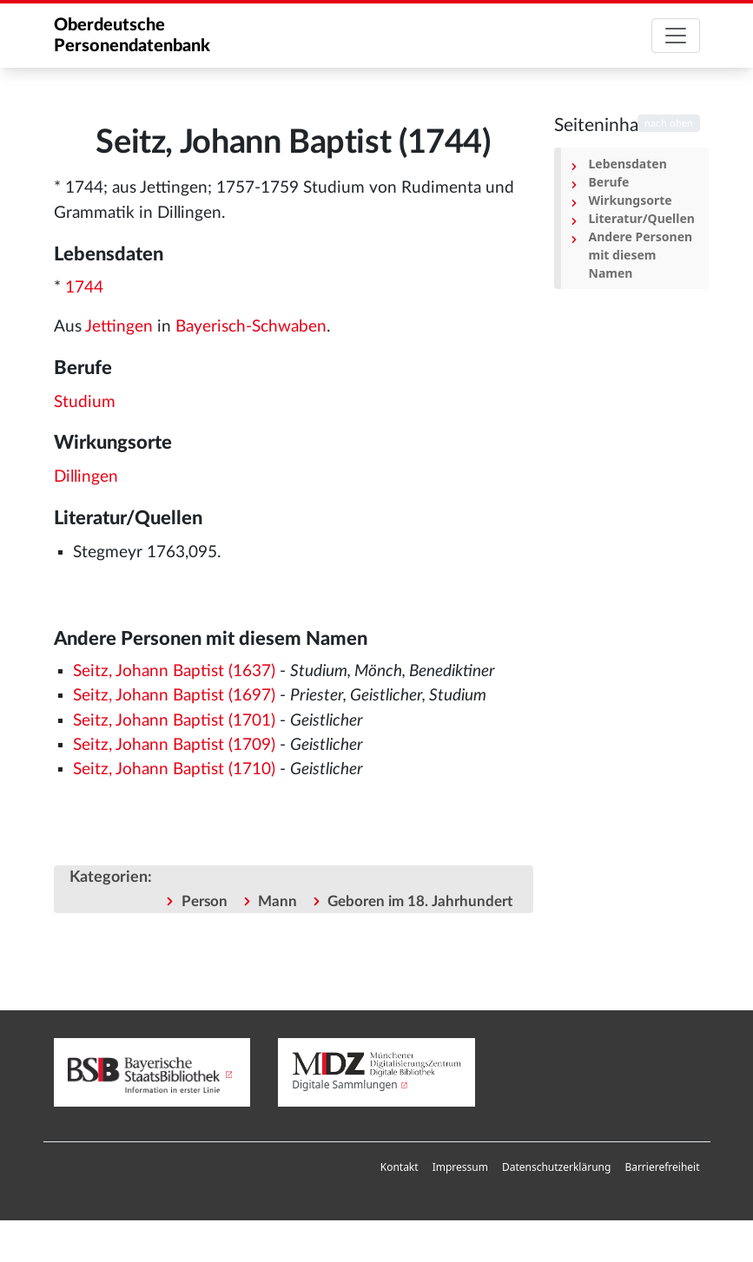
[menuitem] (399, 1167)
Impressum (460, 1167)
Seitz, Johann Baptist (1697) (174, 695)
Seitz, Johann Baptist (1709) (174, 745)
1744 (84, 287)
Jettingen (119, 327)
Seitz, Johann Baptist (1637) (174, 671)
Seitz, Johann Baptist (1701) (174, 721)
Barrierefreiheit (661, 1167)
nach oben (668, 123)
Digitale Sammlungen (345, 1084)
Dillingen (86, 477)
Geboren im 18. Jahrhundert (419, 901)
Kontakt (399, 1167)
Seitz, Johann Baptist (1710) (174, 769)
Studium (85, 402)
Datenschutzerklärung (556, 1167)
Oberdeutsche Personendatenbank (132, 35)
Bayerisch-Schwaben (251, 327)
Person (205, 901)
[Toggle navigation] (675, 35)
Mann (277, 901)
